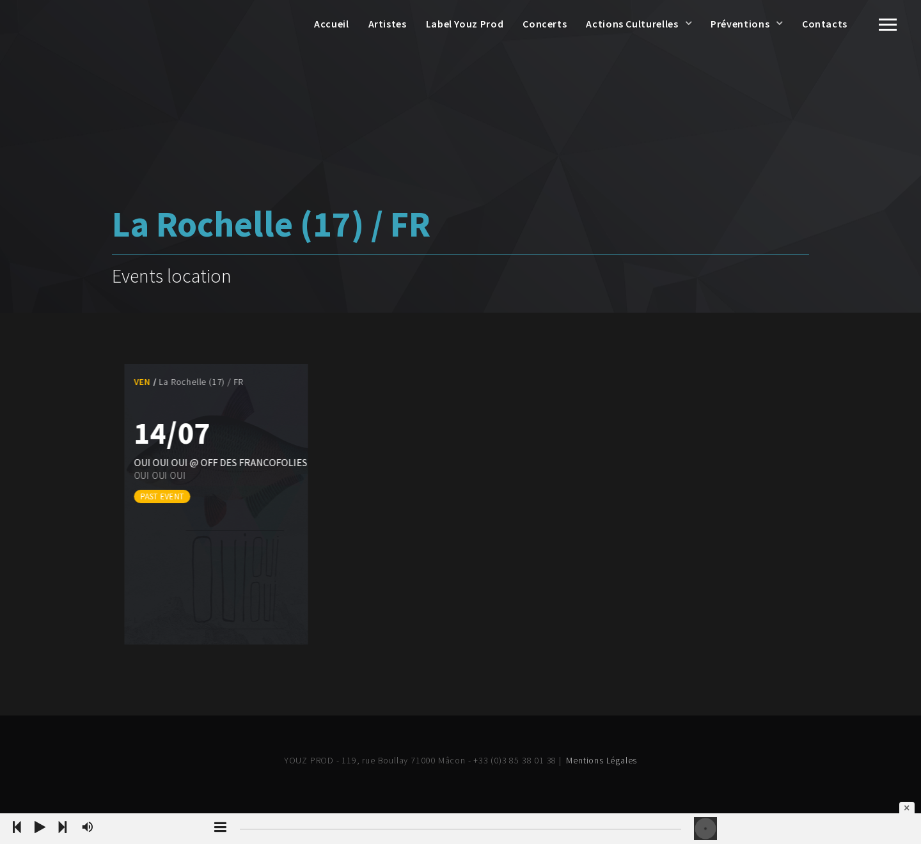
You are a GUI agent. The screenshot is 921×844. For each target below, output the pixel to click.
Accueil (331, 23)
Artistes (387, 23)
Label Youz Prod (465, 23)
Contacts (824, 23)
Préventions (740, 23)
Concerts (545, 23)
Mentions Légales (601, 760)
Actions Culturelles (632, 23)
